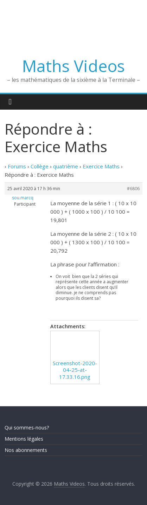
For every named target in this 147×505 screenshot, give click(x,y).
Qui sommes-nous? (27, 427)
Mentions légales (24, 438)
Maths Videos (73, 66)
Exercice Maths (101, 166)
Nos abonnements (26, 450)
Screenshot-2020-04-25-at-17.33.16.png (75, 370)
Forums (17, 166)
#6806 (133, 189)
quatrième (65, 166)
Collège (40, 166)
